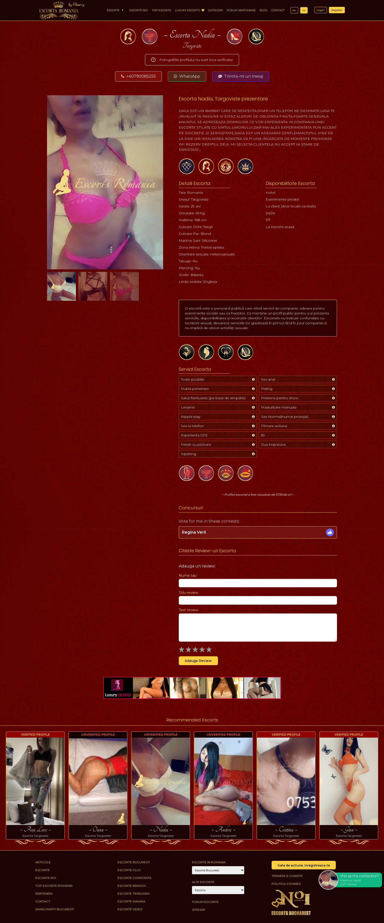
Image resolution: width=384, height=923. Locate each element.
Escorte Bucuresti (134, 862)
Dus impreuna (273, 444)
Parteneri (43, 893)
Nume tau (187, 575)
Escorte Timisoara (134, 893)
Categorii (215, 10)
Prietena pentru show (279, 398)
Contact (278, 10)
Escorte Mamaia (131, 901)
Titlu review (188, 592)
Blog (263, 10)
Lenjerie (188, 407)
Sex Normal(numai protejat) (284, 416)
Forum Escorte (205, 902)
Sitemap (198, 909)
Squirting (188, 454)
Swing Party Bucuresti (54, 909)
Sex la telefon (192, 426)
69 (263, 435)
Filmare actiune (274, 426)
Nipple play (190, 416)
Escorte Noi (138, 10)
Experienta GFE (194, 435)
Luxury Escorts (189, 10)
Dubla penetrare (195, 388)
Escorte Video (130, 909)
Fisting (266, 388)
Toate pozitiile (192, 379)
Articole (43, 862)
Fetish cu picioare (196, 444)
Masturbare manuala (278, 407)
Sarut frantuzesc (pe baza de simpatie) (213, 398)
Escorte (113, 10)
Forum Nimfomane (241, 10)
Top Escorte (161, 10)
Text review (188, 610)
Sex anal (268, 379)
